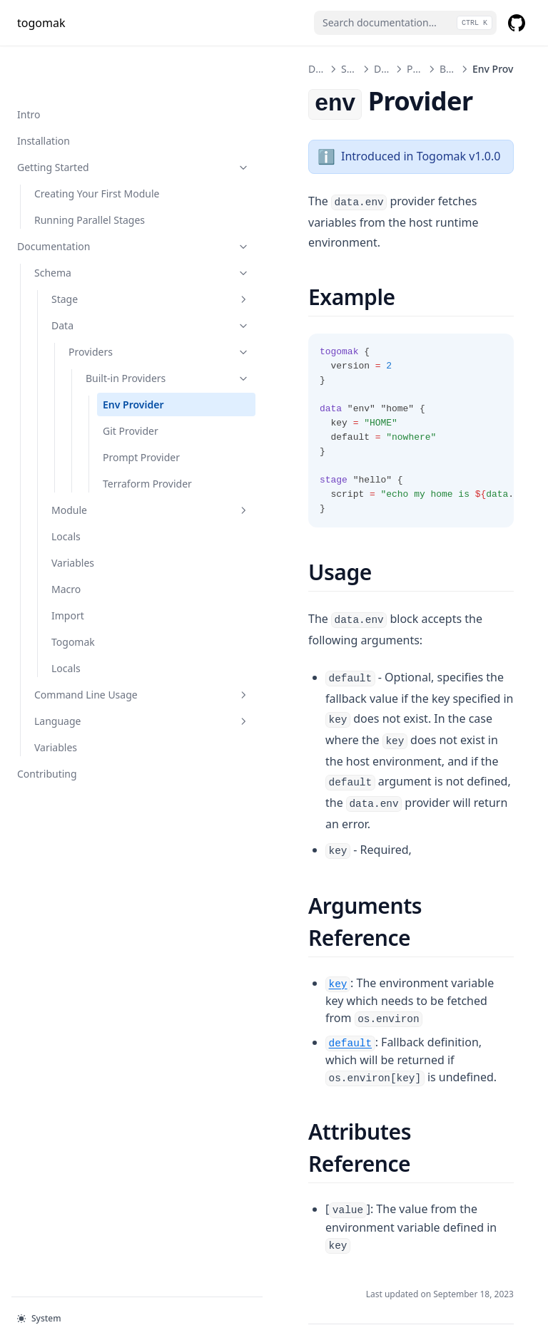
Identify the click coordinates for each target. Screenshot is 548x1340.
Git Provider (130, 430)
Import (67, 644)
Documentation (87, 215)
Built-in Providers (122, 355)
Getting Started (87, 121)
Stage (104, 268)
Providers (113, 321)
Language (96, 750)
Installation (43, 95)
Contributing (47, 803)
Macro (66, 618)
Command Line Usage (96, 724)
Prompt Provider (122, 464)
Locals (66, 565)
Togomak (73, 671)
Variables (72, 592)
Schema (96, 242)
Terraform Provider (126, 505)
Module (104, 539)
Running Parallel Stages (89, 189)
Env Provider (123, 396)
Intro (28, 69)
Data (104, 295)
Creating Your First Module (77, 155)
